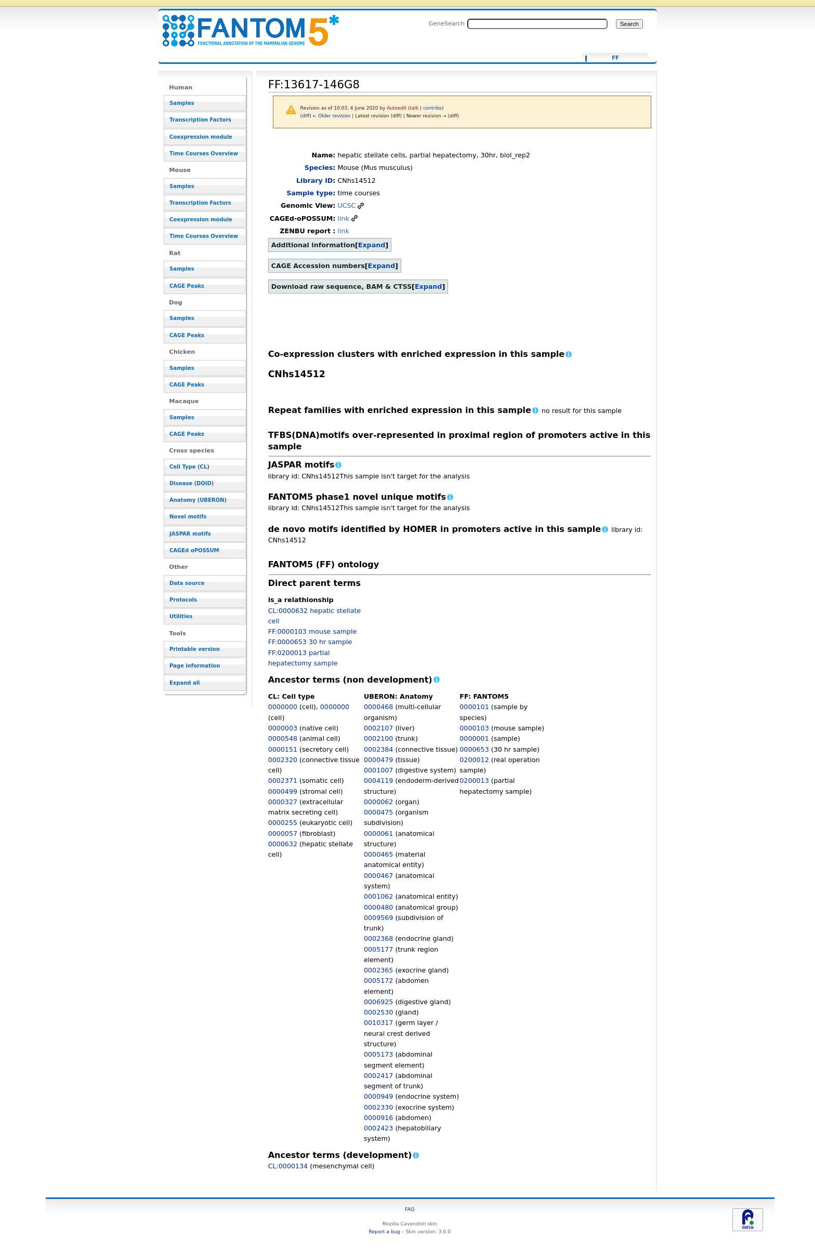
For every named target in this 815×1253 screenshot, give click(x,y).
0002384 (378, 749)
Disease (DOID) (191, 483)
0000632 (282, 844)
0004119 (378, 780)
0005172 (378, 980)
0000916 (378, 1118)
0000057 (282, 833)
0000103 (474, 728)
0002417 (378, 1075)
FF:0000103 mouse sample (312, 631)
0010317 (378, 1023)
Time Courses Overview (203, 153)
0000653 (474, 749)
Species (319, 167)
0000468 (378, 707)
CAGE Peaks (186, 286)
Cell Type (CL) (189, 467)
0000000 (282, 707)
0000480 (378, 907)
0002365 (378, 970)
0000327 (282, 802)
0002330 (378, 1107)
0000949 (378, 1096)
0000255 (282, 823)
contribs (432, 108)
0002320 (282, 760)
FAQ (409, 1209)
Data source (187, 583)
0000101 (474, 707)
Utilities (180, 616)
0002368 (378, 938)
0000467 (378, 875)
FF (615, 58)
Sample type (309, 193)
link (343, 218)
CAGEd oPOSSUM (194, 550)
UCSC (346, 205)
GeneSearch (447, 23)
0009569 (378, 918)
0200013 (474, 780)
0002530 (378, 1012)
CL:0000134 (288, 1166)
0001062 (378, 896)
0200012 (474, 760)
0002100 (378, 738)
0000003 (282, 728)
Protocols (183, 600)
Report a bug (384, 1231)
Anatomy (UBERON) (198, 500)
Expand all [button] (184, 683)
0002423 (378, 1128)
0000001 (474, 738)
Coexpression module (200, 137)
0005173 (378, 1054)
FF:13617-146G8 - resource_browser (244, 24)
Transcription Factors (200, 120)
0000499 (282, 791)
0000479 (378, 760)
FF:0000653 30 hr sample (310, 642)
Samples (181, 103)
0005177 (378, 949)
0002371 (282, 780)
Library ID (314, 180)
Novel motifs (187, 516)
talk (414, 108)
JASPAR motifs (190, 534)
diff (305, 115)
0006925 (378, 1002)
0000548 (282, 738)
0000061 (378, 833)
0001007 (378, 770)
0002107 (378, 728)
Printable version (194, 649)
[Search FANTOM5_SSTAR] (537, 24)
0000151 (282, 749)
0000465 (378, 854)
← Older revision (332, 115)
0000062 (378, 802)
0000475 (378, 812)
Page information (194, 666)
